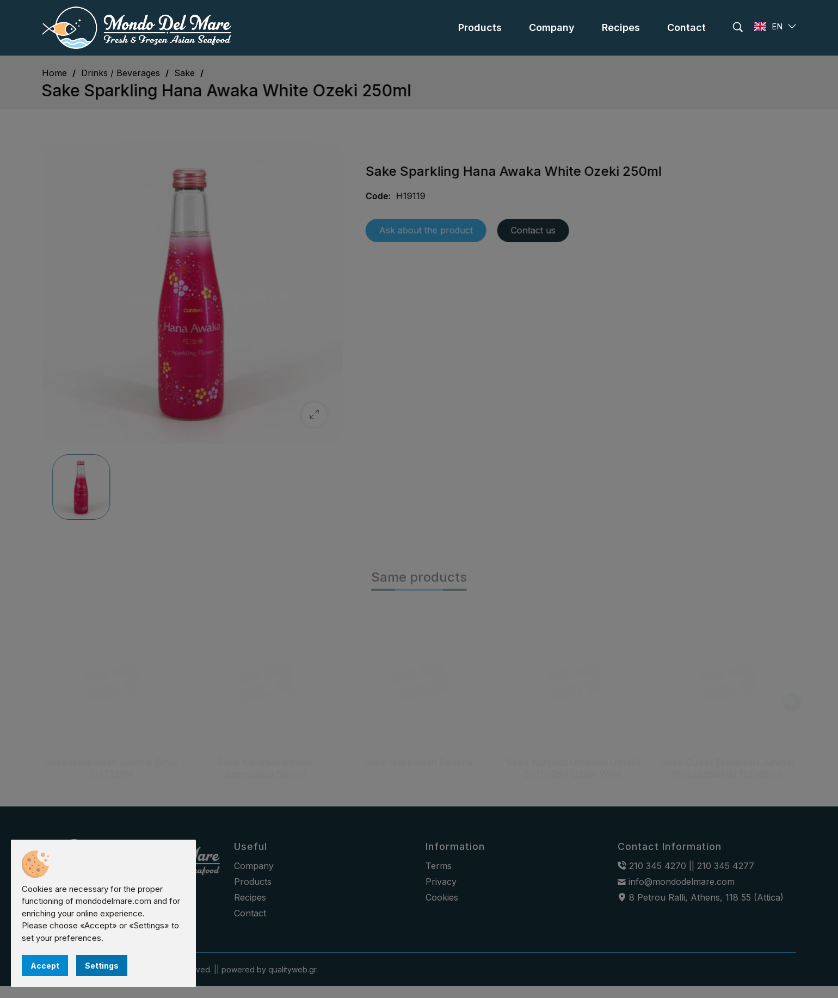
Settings (102, 965)
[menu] (480, 27)
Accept (44, 965)
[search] (737, 27)
